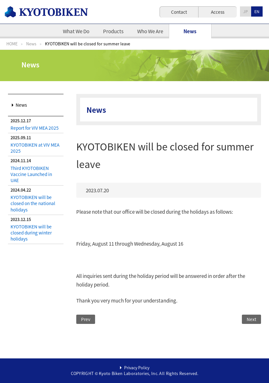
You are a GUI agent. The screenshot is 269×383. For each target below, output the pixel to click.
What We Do (76, 31)
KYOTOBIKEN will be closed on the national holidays (33, 203)
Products (113, 31)
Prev (85, 319)
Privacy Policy (136, 368)
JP (245, 11)
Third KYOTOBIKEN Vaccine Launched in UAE (31, 174)
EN (256, 11)
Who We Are (150, 31)
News (190, 31)
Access (217, 12)
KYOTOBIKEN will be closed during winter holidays (31, 232)
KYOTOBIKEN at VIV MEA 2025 (35, 148)
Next (251, 319)
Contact (179, 12)
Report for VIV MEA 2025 (35, 128)
